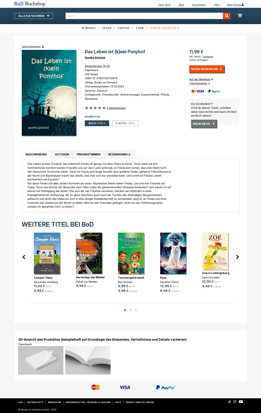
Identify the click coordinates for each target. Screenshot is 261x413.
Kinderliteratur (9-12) (97, 66)
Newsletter (199, 5)
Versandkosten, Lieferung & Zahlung (88, 402)
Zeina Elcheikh (210, 277)
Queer (106, 28)
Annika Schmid (95, 57)
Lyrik (140, 28)
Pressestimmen (88, 154)
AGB (20, 402)
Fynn (163, 277)
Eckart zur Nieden (86, 281)
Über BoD (164, 5)
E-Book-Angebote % (164, 28)
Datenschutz (35, 402)
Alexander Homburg (46, 282)
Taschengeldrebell (131, 277)
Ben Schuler (125, 282)
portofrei (208, 56)
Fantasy (124, 28)
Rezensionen (119, 154)
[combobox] (148, 16)
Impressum (54, 402)
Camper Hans (43, 277)
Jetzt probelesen (31, 46)
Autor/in (62, 154)
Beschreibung (36, 154)
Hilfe (217, 5)
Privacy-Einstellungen (140, 402)
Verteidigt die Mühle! (90, 277)
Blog (181, 5)
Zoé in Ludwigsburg (215, 273)
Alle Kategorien (33, 16)
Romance (89, 28)
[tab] (36, 155)
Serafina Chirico (169, 282)
